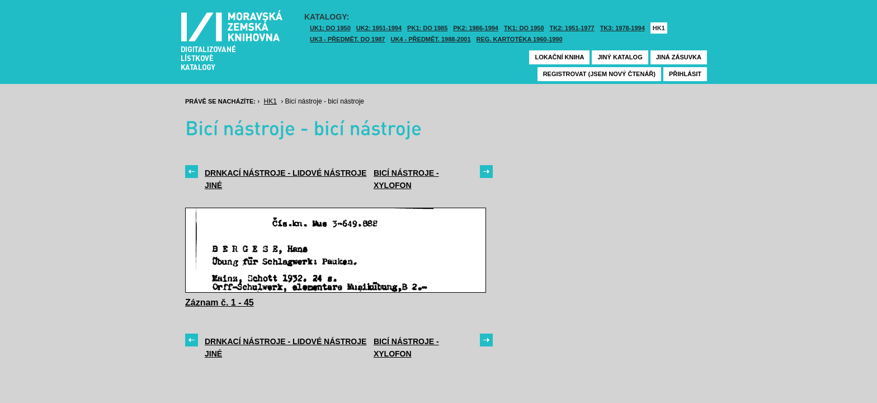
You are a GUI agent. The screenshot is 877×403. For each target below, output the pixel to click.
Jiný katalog (619, 57)
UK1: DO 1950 (330, 28)
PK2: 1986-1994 (475, 28)
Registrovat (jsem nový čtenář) (599, 74)
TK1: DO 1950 (524, 28)
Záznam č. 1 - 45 (219, 302)
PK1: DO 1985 (427, 28)
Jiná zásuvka (678, 57)
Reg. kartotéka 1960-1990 (520, 39)
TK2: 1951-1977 (572, 28)
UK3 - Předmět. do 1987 (347, 39)
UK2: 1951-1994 (379, 28)
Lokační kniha (559, 57)
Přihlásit (685, 74)
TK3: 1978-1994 (622, 28)
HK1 (659, 28)
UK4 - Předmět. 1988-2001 (430, 39)
